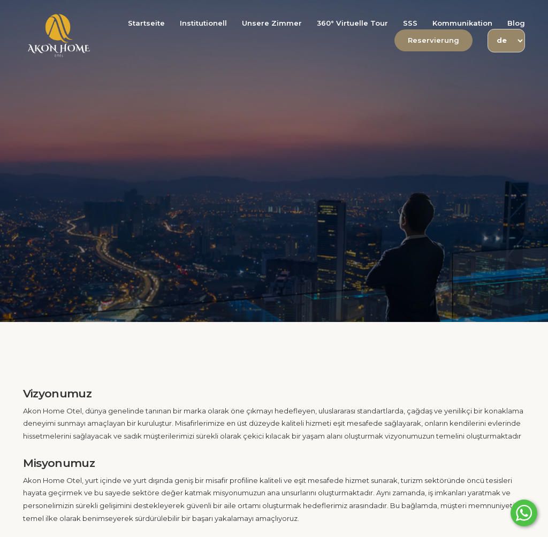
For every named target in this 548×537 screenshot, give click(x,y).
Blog (516, 23)
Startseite (146, 23)
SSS (410, 23)
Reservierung (433, 40)
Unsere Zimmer (272, 23)
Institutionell (203, 23)
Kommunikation (462, 23)
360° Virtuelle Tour (352, 23)
